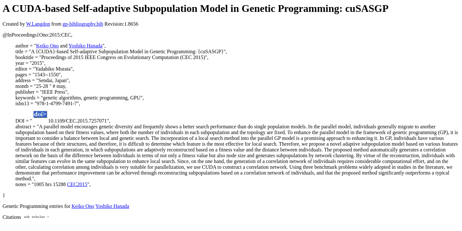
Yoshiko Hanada (85, 45)
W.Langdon (38, 24)
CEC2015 (77, 184)
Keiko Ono (47, 45)
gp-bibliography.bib (83, 24)
